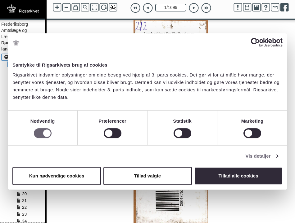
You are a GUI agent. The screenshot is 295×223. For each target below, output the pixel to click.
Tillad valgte (147, 175)
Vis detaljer (258, 156)
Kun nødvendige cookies (56, 175)
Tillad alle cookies (238, 175)
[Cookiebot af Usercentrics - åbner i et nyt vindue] (255, 42)
